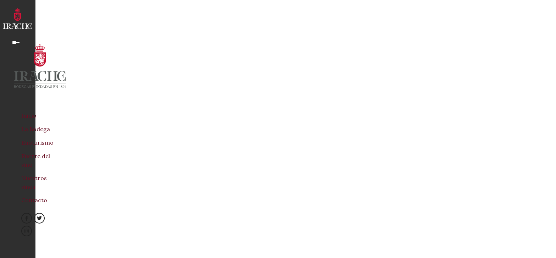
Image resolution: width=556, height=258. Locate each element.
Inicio (29, 115)
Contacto (34, 200)
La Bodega (35, 129)
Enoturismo (37, 142)
